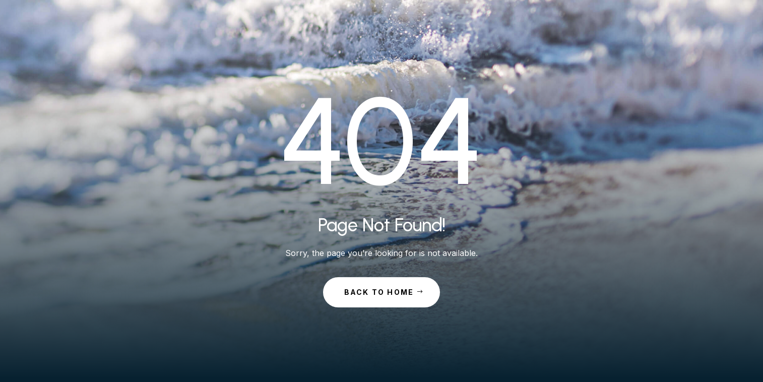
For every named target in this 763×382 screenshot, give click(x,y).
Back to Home (379, 292)
